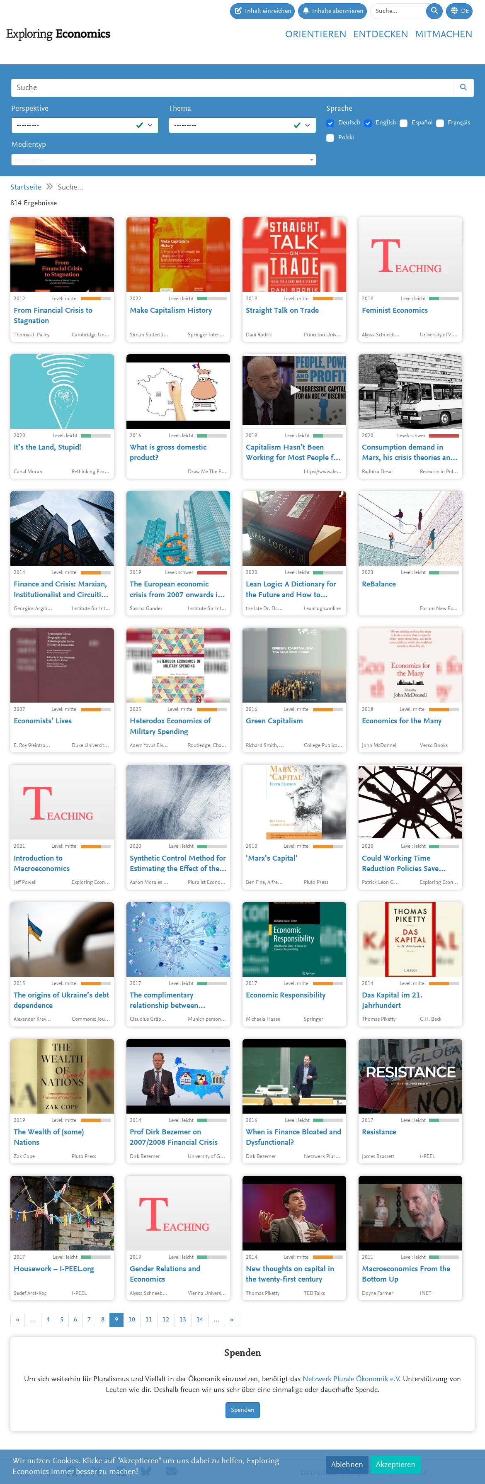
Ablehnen (347, 1465)
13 (182, 1319)
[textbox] (164, 160)
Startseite (25, 188)
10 (132, 1319)
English (386, 122)
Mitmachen (444, 35)
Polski (346, 137)
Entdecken (380, 35)
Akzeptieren (395, 1465)
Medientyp (28, 145)
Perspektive (29, 109)
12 (165, 1319)
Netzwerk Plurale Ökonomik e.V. (352, 1379)
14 (199, 1319)
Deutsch (349, 122)
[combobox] (163, 159)
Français (459, 122)
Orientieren (316, 35)
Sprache (339, 109)
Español (422, 122)
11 (149, 1319)
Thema (180, 109)
